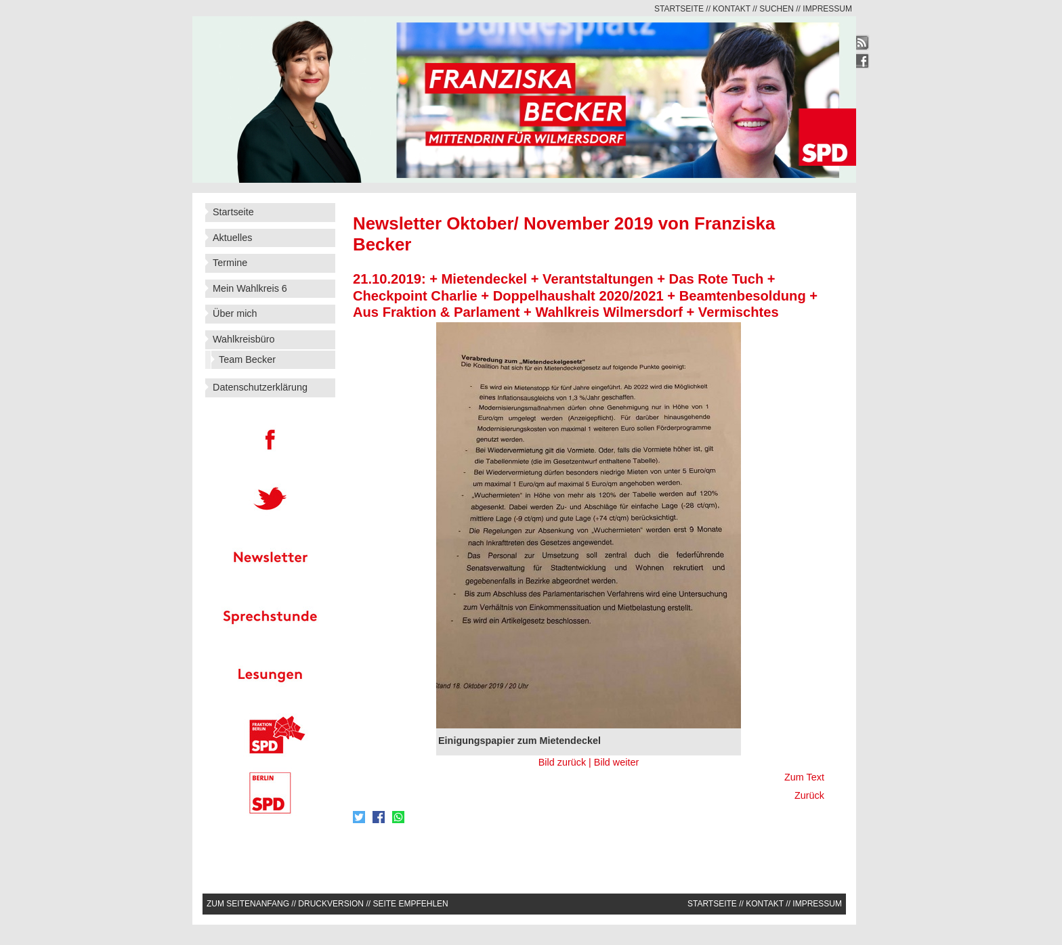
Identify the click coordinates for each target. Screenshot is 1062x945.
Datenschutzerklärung (260, 387)
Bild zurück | (566, 762)
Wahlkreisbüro (243, 339)
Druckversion (331, 903)
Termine (230, 262)
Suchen (776, 9)
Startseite (679, 9)
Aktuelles (232, 237)
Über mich (235, 313)
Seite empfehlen (410, 903)
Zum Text (804, 777)
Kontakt (731, 9)
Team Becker (247, 359)
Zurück (808, 795)
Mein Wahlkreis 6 (250, 288)
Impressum (827, 9)
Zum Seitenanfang (248, 903)
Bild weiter (616, 762)
